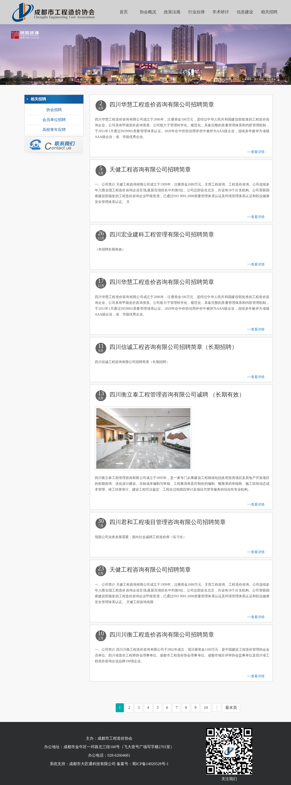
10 (207, 707)
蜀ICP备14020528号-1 (150, 764)
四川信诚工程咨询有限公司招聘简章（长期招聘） (173, 347)
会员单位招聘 (54, 120)
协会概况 (148, 12)
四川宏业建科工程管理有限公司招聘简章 (161, 234)
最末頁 (232, 707)
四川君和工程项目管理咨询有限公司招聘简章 (167, 522)
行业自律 (196, 12)
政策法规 (172, 12)
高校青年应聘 (54, 130)
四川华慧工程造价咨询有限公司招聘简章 (161, 104)
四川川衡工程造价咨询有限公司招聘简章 (161, 634)
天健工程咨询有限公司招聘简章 (150, 169)
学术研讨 (220, 12)
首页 (124, 12)
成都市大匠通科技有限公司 (92, 764)
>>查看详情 (256, 152)
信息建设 (245, 12)
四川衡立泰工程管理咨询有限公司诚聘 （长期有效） (177, 394)
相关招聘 (269, 12)
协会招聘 (54, 110)
